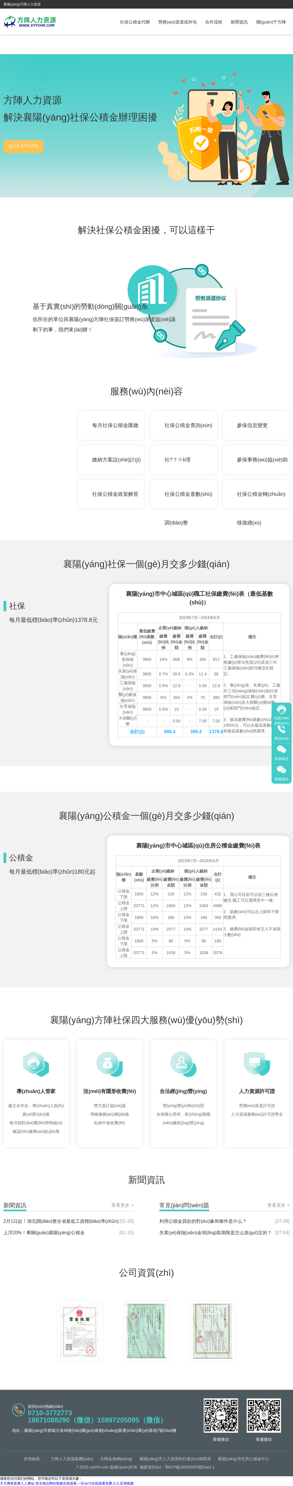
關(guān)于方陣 (271, 21)
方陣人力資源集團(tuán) (72, 1458)
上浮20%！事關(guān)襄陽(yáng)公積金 (44, 1232)
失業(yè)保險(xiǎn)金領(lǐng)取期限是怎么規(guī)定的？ (215, 1232)
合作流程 (213, 21)
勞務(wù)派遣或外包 (177, 21)
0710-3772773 (23, 146)
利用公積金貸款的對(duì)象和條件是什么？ (203, 1221)
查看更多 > (122, 1205)
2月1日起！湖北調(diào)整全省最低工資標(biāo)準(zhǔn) (60, 1221)
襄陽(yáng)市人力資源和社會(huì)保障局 (175, 1458)
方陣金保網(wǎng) (116, 1458)
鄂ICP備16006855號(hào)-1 (190, 1467)
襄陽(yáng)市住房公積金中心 (243, 1458)
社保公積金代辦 (135, 21)
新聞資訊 (239, 21)
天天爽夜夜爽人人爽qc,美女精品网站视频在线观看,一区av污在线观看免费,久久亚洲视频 (67, 1483)
